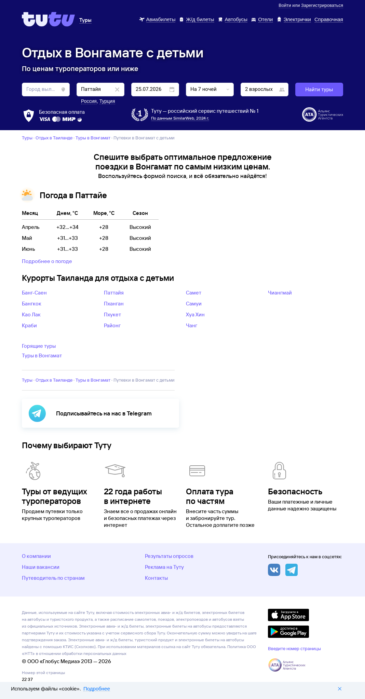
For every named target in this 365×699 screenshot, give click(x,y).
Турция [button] (107, 101)
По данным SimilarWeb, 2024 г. (180, 118)
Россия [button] (89, 101)
